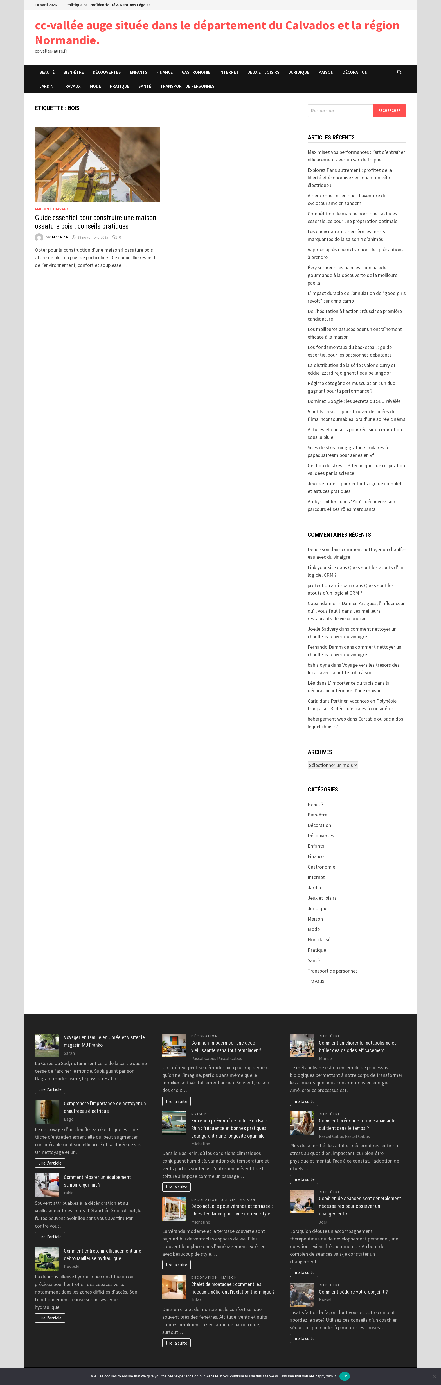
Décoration (355, 72)
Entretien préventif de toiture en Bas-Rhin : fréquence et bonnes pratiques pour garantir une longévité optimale (229, 1128)
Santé (144, 86)
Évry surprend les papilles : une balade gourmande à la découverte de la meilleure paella (352, 275)
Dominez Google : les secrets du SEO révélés (354, 401)
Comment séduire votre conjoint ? (353, 1292)
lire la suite (176, 1101)
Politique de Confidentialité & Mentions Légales (108, 4)
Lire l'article (50, 1089)
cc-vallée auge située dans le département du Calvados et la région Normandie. (217, 32)
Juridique (299, 72)
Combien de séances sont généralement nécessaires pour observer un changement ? (360, 1206)
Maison (326, 72)
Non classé (319, 939)
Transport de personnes (187, 86)
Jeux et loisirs (264, 72)
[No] (434, 1376)
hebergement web (327, 719)
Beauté (47, 72)
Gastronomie (196, 72)
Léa (311, 683)
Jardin (46, 86)
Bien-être (74, 72)
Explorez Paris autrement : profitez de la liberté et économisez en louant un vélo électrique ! (350, 177)
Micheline (60, 237)
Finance (164, 72)
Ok (344, 1376)
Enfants (138, 72)
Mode (95, 86)
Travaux (71, 86)
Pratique (119, 86)
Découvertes (107, 72)
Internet (229, 72)
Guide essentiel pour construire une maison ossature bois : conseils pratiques (95, 222)
